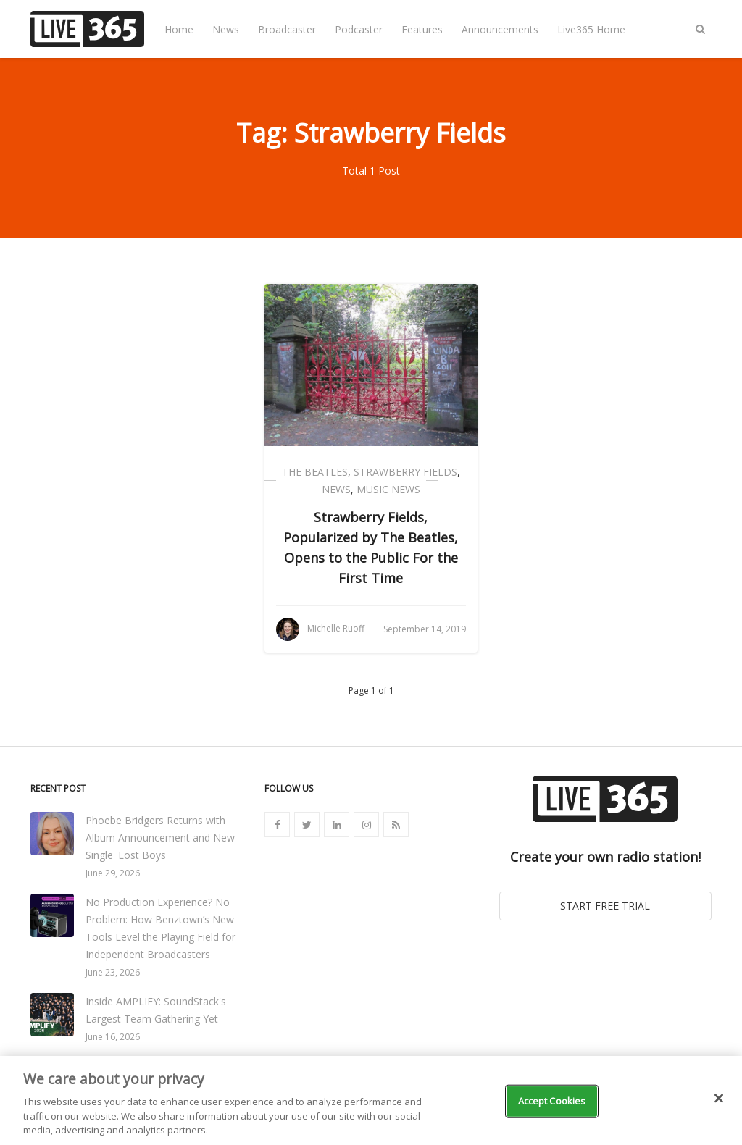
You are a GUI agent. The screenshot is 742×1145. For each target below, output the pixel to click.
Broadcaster (287, 29)
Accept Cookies (552, 1100)
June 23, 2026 (113, 972)
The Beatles (315, 472)
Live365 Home (591, 29)
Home (178, 29)
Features (422, 29)
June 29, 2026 (113, 873)
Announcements (500, 29)
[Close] (719, 1099)
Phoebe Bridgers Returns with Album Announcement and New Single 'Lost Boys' (160, 837)
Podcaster (359, 29)
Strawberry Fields (405, 472)
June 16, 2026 (113, 1037)
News (225, 29)
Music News (388, 489)
